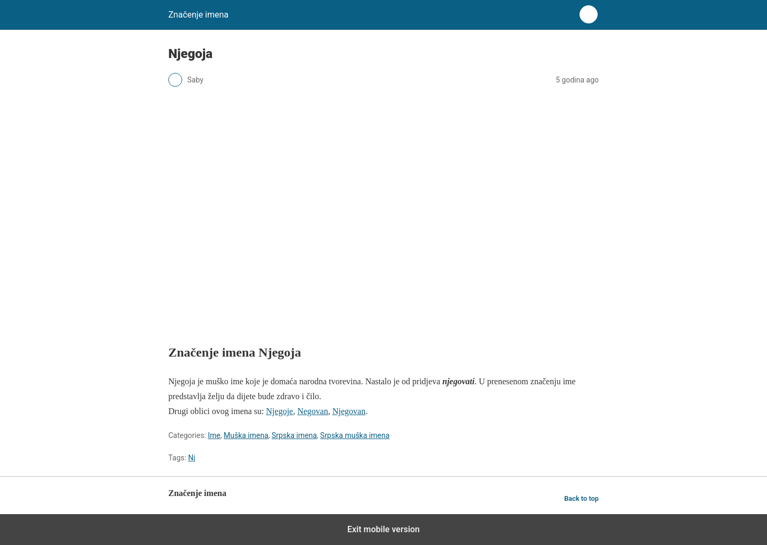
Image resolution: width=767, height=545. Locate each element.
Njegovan (348, 411)
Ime (214, 435)
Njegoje (279, 411)
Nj (191, 457)
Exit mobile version (383, 529)
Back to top (581, 498)
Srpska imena (294, 435)
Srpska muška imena (354, 435)
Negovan (312, 411)
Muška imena (246, 435)
